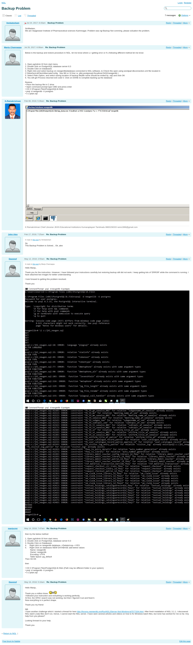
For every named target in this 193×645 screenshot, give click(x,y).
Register (187, 3)
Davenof (13, 259)
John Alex (13, 234)
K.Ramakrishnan (13, 101)
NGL (4, 3)
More (185, 23)
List (19, 16)
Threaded (31, 16)
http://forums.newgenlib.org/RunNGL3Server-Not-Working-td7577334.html (110, 611)
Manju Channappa (13, 47)
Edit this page (184, 641)
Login (180, 3)
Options (184, 15)
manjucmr (13, 528)
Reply (168, 23)
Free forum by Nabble (11, 641)
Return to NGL (9, 633)
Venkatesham (12, 23)
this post (36, 240)
